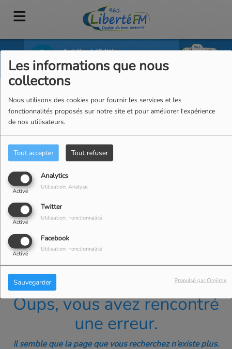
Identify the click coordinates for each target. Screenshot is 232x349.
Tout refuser (89, 153)
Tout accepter (34, 153)
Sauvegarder (32, 281)
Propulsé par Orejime (200, 280)
